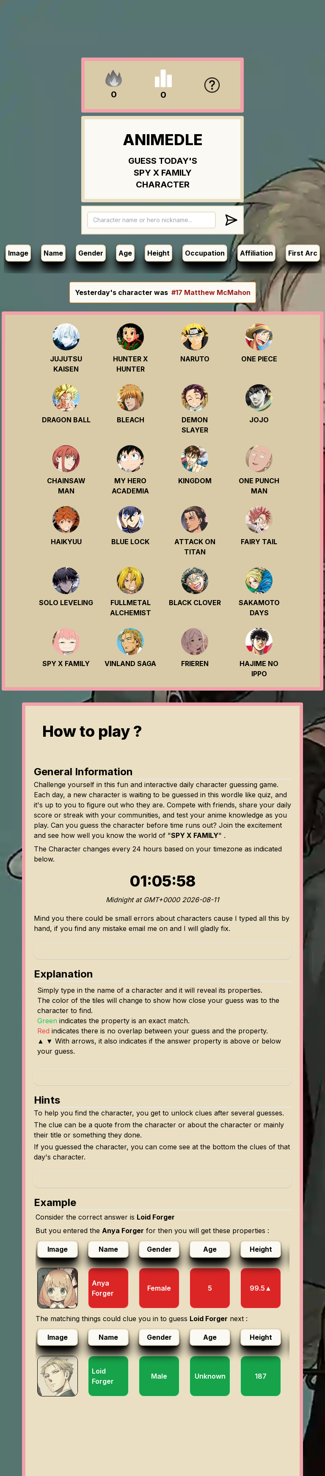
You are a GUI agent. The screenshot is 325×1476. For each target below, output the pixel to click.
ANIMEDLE (163, 139)
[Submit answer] (231, 220)
